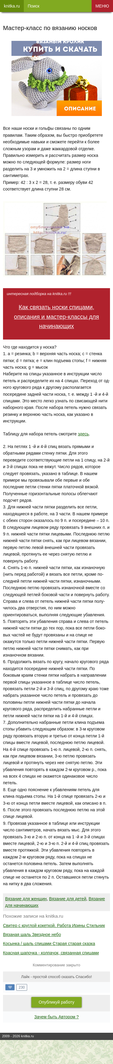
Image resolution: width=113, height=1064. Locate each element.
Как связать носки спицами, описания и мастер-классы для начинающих (56, 316)
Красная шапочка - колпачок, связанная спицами (51, 952)
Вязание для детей (67, 898)
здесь (83, 433)
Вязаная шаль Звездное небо (32, 934)
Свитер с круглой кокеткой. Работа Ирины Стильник (54, 925)
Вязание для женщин (26, 898)
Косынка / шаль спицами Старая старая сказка (49, 943)
